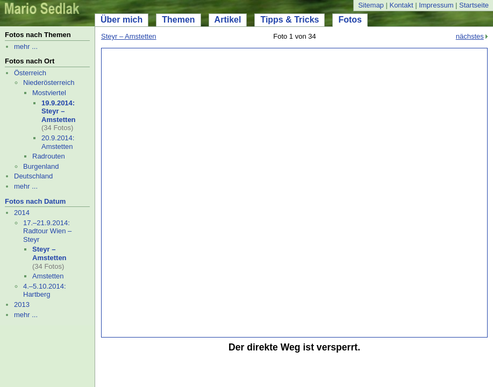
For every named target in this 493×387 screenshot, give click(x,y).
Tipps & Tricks (289, 19)
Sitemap (371, 5)
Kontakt (401, 5)
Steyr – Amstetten (49, 253)
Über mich (121, 19)
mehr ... (26, 46)
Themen (178, 19)
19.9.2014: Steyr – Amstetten (58, 111)
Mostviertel (49, 93)
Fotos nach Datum (35, 201)
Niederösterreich (48, 82)
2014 (22, 213)
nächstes (470, 36)
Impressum (436, 5)
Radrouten (48, 156)
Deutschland (33, 176)
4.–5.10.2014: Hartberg (44, 290)
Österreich (30, 73)
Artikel (228, 19)
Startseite (474, 5)
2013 (22, 304)
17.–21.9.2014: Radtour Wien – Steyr (47, 231)
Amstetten (48, 276)
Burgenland (41, 166)
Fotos (350, 19)
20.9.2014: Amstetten (57, 142)
